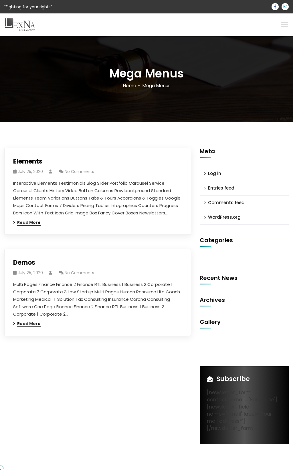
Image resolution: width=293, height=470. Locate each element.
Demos (24, 262)
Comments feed (226, 203)
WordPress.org (224, 217)
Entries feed (221, 188)
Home (129, 85)
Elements (27, 161)
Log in (214, 173)
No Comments (79, 171)
